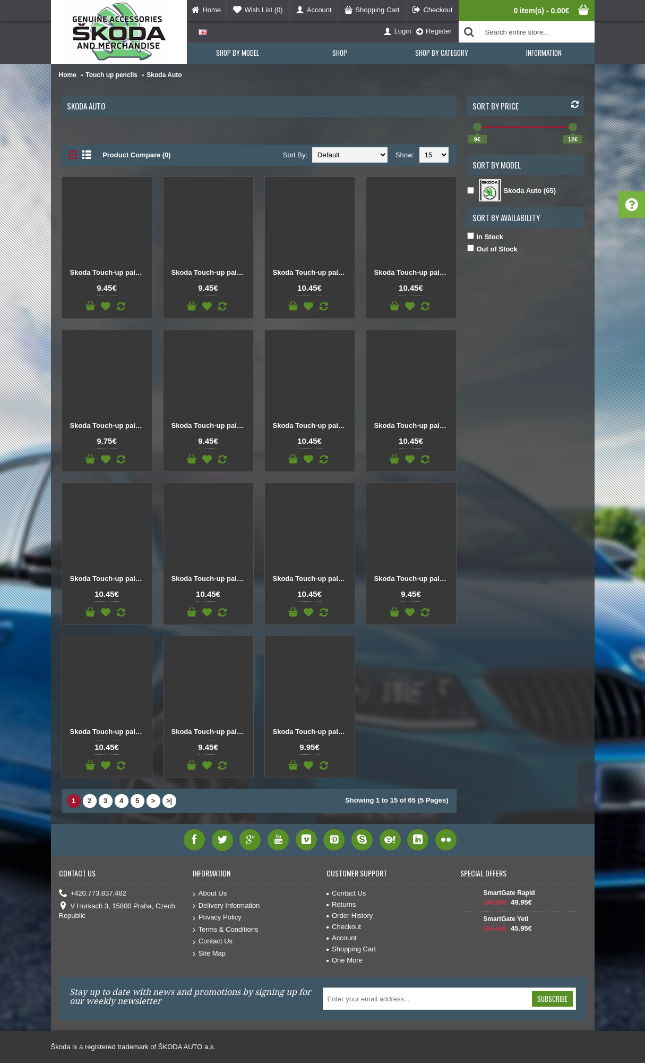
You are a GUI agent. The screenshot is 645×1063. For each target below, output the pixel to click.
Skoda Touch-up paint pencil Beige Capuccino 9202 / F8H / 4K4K (109, 272)
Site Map (209, 953)
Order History (349, 915)
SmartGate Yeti (505, 919)
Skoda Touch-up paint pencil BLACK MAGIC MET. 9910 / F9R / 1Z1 (109, 425)
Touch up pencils (111, 75)
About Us (210, 893)
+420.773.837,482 (92, 893)
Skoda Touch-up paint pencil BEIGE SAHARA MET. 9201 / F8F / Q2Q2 (210, 272)
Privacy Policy (217, 917)
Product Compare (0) (136, 155)
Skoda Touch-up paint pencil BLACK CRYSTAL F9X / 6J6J (311, 272)
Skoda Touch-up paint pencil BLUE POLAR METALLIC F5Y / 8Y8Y (210, 732)
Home (67, 75)
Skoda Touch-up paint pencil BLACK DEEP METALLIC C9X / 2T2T (413, 272)
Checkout (343, 927)
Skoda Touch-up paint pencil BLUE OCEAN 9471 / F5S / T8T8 (413, 579)
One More (344, 960)
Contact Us (213, 941)
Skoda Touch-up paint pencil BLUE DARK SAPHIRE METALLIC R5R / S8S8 (311, 425)
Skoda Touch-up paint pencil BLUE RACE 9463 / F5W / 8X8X (311, 732)
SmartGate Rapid (509, 893)
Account (341, 938)
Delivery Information (226, 905)
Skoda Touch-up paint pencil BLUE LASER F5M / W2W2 (109, 579)
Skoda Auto (164, 75)
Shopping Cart (351, 949)
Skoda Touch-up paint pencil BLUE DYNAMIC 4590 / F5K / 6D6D (413, 425)
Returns (341, 904)
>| (169, 801)
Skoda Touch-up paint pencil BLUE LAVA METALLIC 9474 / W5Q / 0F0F (210, 579)
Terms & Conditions (226, 929)
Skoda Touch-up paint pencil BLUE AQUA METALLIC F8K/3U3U (210, 425)
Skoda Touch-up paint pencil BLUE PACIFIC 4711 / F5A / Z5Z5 (109, 732)
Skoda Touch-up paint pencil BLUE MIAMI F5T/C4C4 (311, 579)
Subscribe (552, 998)
